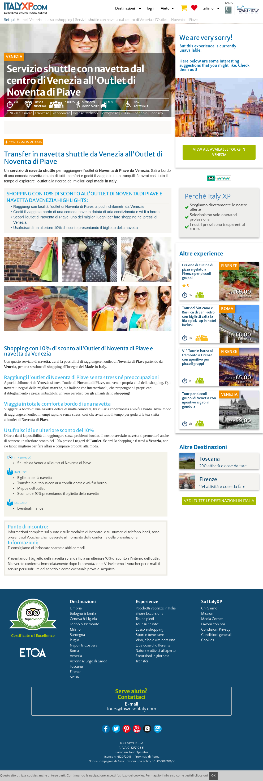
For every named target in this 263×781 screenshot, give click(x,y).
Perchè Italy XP (208, 196)
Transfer (142, 661)
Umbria (76, 608)
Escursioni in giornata (152, 656)
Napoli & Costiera (83, 645)
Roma (74, 651)
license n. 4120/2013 (117, 756)
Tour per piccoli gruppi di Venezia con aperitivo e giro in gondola (199, 400)
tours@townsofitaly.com (131, 709)
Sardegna (77, 635)
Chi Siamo (209, 608)
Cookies (207, 640)
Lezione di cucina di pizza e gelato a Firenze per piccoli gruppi (197, 271)
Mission (207, 614)
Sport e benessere (150, 635)
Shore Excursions (149, 614)
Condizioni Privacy (215, 629)
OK (213, 775)
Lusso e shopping (149, 629)
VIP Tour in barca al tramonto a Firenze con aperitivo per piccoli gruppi (197, 357)
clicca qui (201, 775)
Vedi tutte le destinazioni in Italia (219, 501)
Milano (75, 629)
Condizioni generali (216, 635)
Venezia (76, 656)
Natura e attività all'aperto (156, 651)
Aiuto (165, 8)
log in (151, 8)
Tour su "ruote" (147, 624)
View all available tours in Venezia (219, 152)
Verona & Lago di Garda (88, 661)
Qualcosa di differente (153, 645)
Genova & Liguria (83, 619)
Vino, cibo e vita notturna (155, 640)
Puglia (74, 640)
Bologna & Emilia (83, 614)
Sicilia (74, 677)
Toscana (76, 667)
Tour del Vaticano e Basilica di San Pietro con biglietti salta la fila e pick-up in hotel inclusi (199, 316)
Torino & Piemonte (84, 624)
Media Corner (212, 619)
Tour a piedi (145, 619)
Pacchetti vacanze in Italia (156, 608)
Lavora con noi (213, 624)
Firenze (75, 672)
